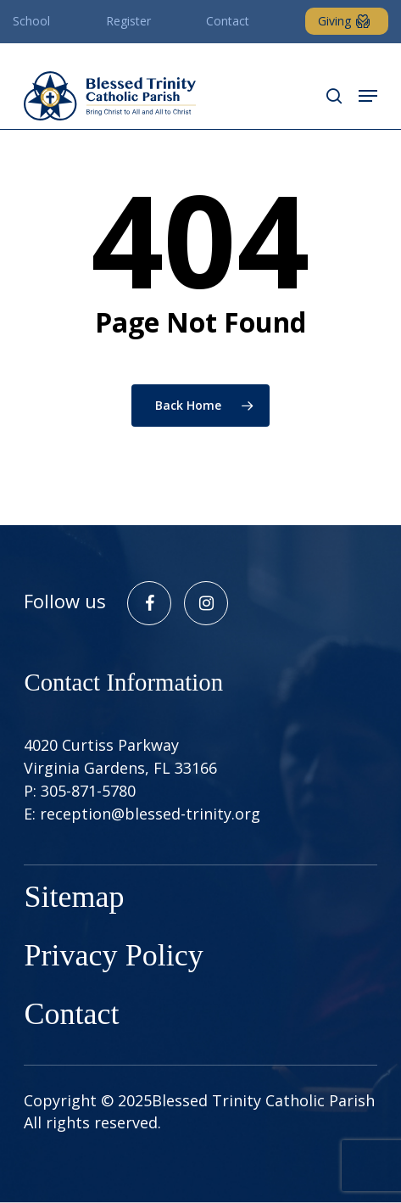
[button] (368, 95)
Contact (71, 1016)
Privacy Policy (113, 957)
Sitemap (74, 899)
